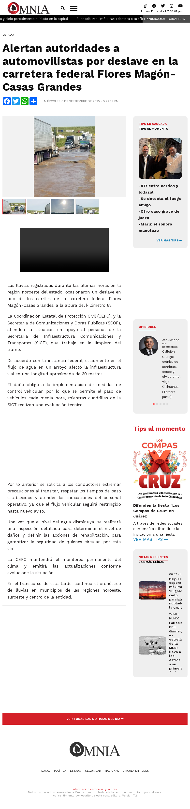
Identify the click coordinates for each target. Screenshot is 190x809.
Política (60, 771)
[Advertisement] (63, 443)
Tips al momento (153, 129)
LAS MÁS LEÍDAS (151, 563)
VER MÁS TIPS (169, 241)
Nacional (112, 771)
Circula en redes (136, 771)
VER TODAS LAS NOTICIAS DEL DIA (95, 719)
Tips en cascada (153, 124)
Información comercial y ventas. (95, 790)
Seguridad (93, 771)
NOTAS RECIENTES (153, 557)
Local (45, 771)
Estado (8, 35)
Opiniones (147, 328)
